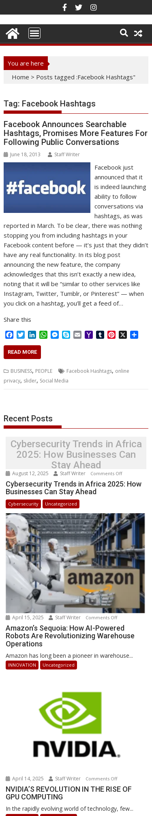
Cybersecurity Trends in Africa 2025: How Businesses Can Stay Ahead (76, 455)
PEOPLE (43, 371)
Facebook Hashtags (89, 371)
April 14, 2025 (25, 759)
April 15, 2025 (25, 608)
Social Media (54, 380)
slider (30, 380)
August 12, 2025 (28, 473)
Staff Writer (64, 154)
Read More (22, 352)
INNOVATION (22, 656)
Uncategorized (61, 504)
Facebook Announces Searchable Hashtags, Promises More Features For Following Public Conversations (76, 133)
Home (20, 77)
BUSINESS (21, 371)
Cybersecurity (23, 504)
